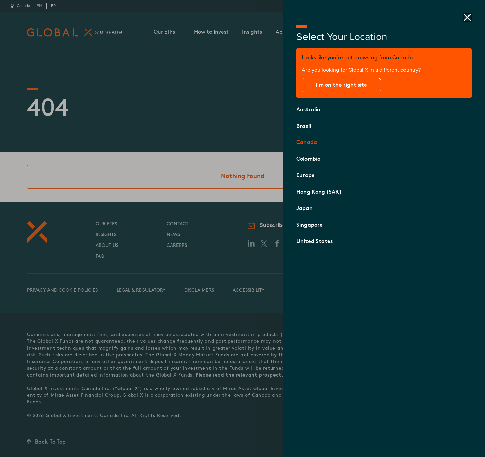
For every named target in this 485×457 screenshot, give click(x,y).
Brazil (303, 126)
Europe (305, 175)
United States (314, 241)
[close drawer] (467, 17)
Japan (304, 208)
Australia (308, 110)
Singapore (309, 225)
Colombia (308, 159)
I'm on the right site (341, 85)
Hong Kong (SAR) (319, 192)
